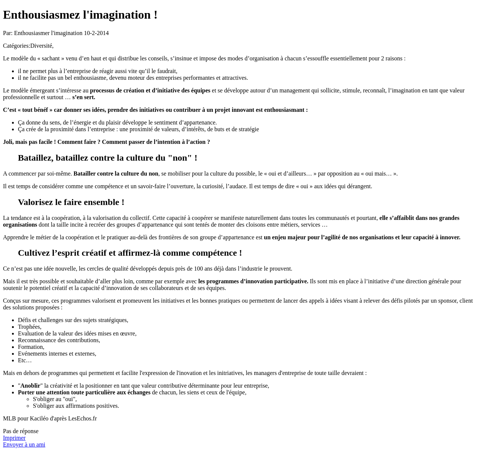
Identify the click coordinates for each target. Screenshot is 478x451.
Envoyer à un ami (24, 444)
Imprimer (14, 438)
